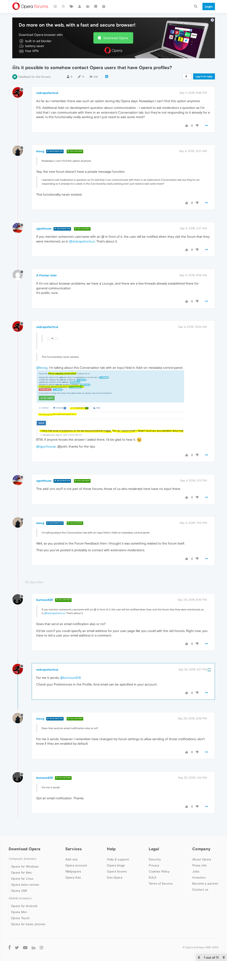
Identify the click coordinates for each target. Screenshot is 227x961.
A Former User (46, 275)
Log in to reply (204, 76)
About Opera (201, 859)
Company (201, 849)
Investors (199, 877)
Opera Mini (19, 912)
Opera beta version (25, 884)
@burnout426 (70, 677)
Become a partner (205, 883)
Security (155, 859)
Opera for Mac (21, 872)
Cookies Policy (159, 871)
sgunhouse (44, 228)
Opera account (76, 865)
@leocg (41, 367)
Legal (154, 849)
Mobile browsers (20, 898)
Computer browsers (22, 859)
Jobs (195, 871)
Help (111, 849)
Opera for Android (24, 906)
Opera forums (117, 871)
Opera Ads (73, 877)
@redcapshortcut (82, 241)
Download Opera (115, 38)
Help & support (118, 859)
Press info (199, 865)
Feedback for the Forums (34, 76)
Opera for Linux (22, 878)
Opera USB (19, 890)
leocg (40, 151)
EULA (152, 877)
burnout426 (44, 600)
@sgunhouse (46, 446)
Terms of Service (160, 883)
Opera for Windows (25, 866)
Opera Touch (20, 918)
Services (73, 849)
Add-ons (71, 859)
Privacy (154, 865)
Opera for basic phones (28, 924)
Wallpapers (73, 871)
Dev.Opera (114, 877)
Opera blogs (116, 865)
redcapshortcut (47, 93)
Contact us (200, 889)
